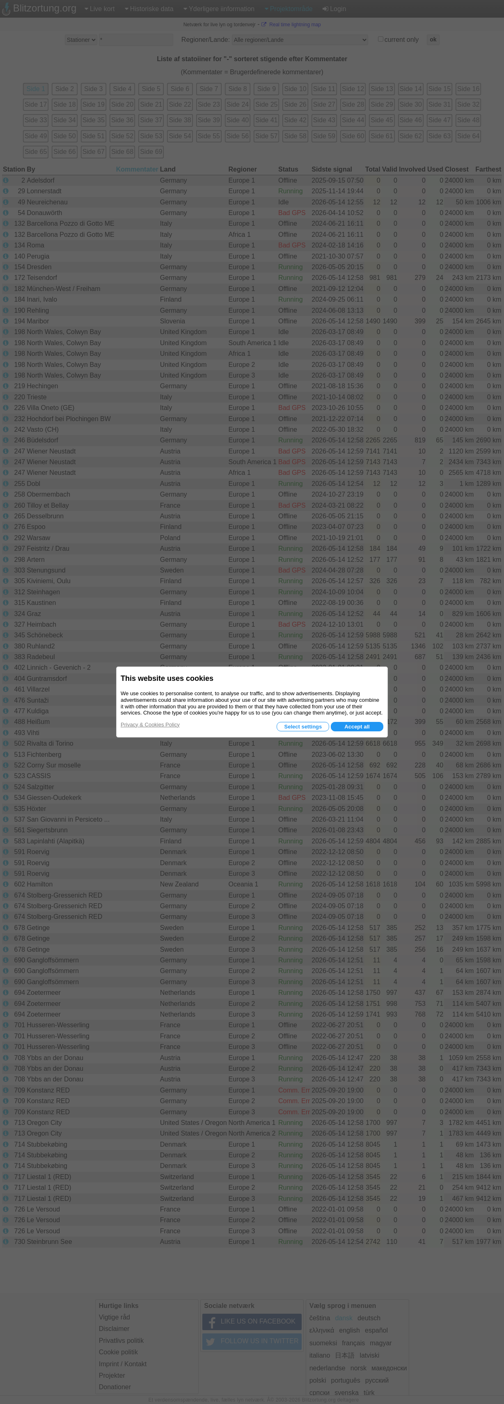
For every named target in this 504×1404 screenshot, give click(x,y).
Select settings (303, 727)
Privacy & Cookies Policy (150, 724)
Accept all (356, 727)
